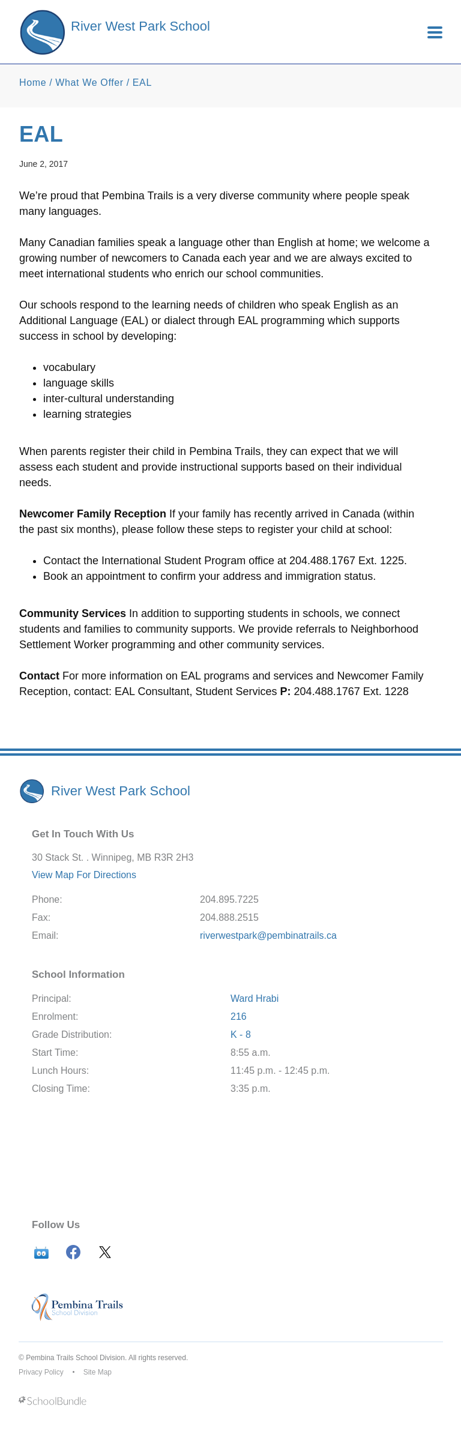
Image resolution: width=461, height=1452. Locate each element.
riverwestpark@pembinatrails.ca (268, 935)
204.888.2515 (229, 917)
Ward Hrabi (254, 998)
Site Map (97, 1372)
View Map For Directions (84, 875)
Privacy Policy (41, 1372)
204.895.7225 (229, 899)
